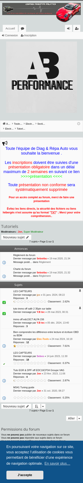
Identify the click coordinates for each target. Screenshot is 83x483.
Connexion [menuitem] (69, 29)
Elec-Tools (43, 334)
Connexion (11, 35)
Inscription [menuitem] (77, 29)
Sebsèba (42, 253)
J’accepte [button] (25, 475)
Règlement (45, 257)
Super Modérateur (33, 227)
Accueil (10, 28)
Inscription (30, 35)
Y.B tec (41, 307)
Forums (23, 29)
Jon (20, 227)
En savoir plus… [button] (57, 463)
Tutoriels (9, 222)
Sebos (40, 351)
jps (38, 290)
